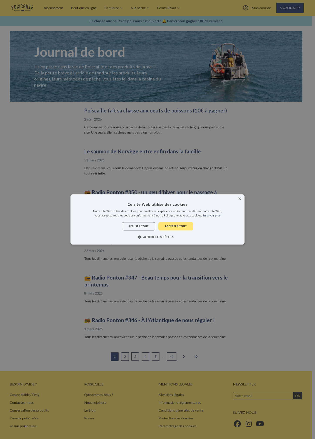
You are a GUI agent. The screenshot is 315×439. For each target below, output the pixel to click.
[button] (157, 237)
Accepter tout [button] (176, 226)
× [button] (239, 199)
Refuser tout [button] (139, 226)
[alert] (157, 219)
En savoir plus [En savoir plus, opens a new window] (211, 216)
